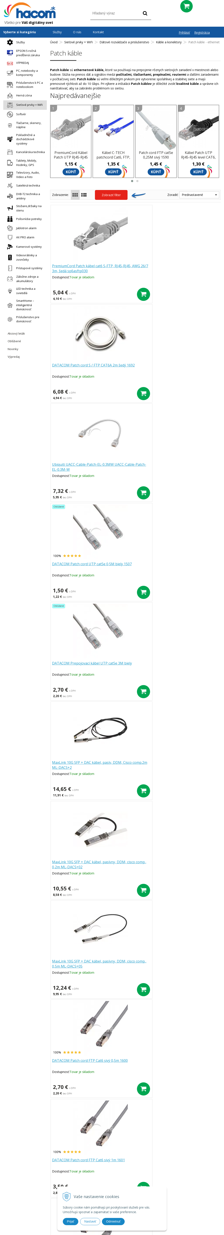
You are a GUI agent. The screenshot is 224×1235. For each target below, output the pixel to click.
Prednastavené (192, 195)
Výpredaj (14, 357)
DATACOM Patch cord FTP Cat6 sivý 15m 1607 (74, 765)
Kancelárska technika (25, 152)
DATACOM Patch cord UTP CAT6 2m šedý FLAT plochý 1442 (75, 866)
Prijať (70, 1221)
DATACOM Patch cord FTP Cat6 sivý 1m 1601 (74, 566)
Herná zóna (18, 96)
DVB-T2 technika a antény (22, 196)
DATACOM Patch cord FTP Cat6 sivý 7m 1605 (130, 666)
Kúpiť (71, 171)
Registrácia (202, 32)
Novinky (13, 349)
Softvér (15, 114)
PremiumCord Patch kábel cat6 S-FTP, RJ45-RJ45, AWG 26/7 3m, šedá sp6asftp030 (75, 271)
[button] (132, 181)
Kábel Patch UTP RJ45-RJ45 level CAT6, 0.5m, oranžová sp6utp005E (186, 767)
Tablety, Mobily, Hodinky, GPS (21, 163)
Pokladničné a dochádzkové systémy (20, 139)
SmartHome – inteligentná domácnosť (19, 305)
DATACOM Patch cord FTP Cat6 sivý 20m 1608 (130, 765)
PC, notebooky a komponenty (21, 73)
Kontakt (98, 32)
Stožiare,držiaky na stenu (23, 208)
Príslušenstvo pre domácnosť (22, 319)
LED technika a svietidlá (20, 291)
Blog (153, 1170)
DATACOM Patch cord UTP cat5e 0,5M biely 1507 (75, 368)
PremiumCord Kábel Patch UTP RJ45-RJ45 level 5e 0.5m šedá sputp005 (71, 159)
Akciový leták (16, 333)
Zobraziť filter (111, 195)
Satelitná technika (22, 185)
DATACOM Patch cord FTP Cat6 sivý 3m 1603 (185, 566)
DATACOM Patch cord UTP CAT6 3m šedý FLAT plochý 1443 (130, 866)
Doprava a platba (90, 1182)
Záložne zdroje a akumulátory (21, 279)
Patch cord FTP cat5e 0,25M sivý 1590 (156, 155)
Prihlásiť (184, 32)
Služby (15, 42)
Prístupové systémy (23, 268)
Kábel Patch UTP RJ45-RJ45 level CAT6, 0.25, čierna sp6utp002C (198, 159)
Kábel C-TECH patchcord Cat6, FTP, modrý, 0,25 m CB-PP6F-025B (113, 159)
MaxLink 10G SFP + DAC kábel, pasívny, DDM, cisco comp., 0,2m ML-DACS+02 (78, 469)
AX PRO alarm (19, 237)
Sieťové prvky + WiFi (24, 105)
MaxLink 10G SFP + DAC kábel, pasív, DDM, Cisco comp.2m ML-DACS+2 (189, 370)
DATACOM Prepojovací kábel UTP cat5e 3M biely (132, 368)
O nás (77, 32)
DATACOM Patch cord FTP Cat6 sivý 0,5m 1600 (185, 467)
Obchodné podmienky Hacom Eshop (176, 1165)
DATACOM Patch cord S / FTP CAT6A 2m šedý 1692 (133, 269)
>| (159, 921)
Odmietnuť (113, 1221)
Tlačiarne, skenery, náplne (23, 125)
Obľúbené (14, 341)
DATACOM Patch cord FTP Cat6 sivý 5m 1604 (74, 666)
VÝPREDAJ (17, 63)
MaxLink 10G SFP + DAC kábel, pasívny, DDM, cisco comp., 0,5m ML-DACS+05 (133, 469)
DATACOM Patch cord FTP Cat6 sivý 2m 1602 (130, 566)
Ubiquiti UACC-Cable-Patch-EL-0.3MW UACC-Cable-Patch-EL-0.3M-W (188, 271)
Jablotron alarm (21, 228)
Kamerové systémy (23, 247)
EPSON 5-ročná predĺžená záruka (22, 53)
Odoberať (190, 1135)
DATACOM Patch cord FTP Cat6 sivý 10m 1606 (185, 666)
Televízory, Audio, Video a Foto (22, 175)
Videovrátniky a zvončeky (21, 257)
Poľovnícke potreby (23, 219)
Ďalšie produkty (135, 906)
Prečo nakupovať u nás (94, 1165)
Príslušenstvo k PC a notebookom (24, 85)
